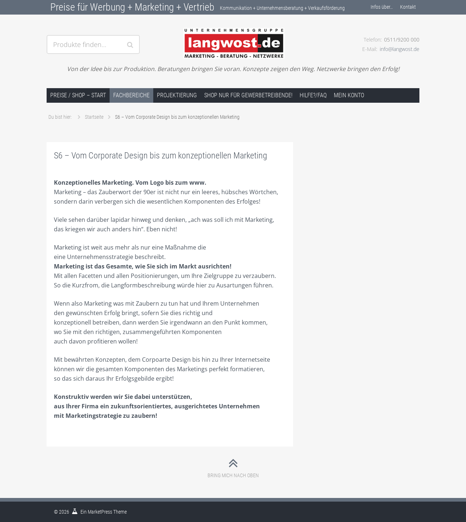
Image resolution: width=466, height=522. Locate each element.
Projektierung (177, 95)
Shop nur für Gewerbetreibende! (248, 95)
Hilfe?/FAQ (313, 95)
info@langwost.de (399, 49)
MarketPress (100, 512)
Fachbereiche (131, 95)
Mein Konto (349, 95)
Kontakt (408, 7)
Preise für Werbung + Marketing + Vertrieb (132, 7)
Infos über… (382, 7)
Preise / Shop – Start (78, 95)
